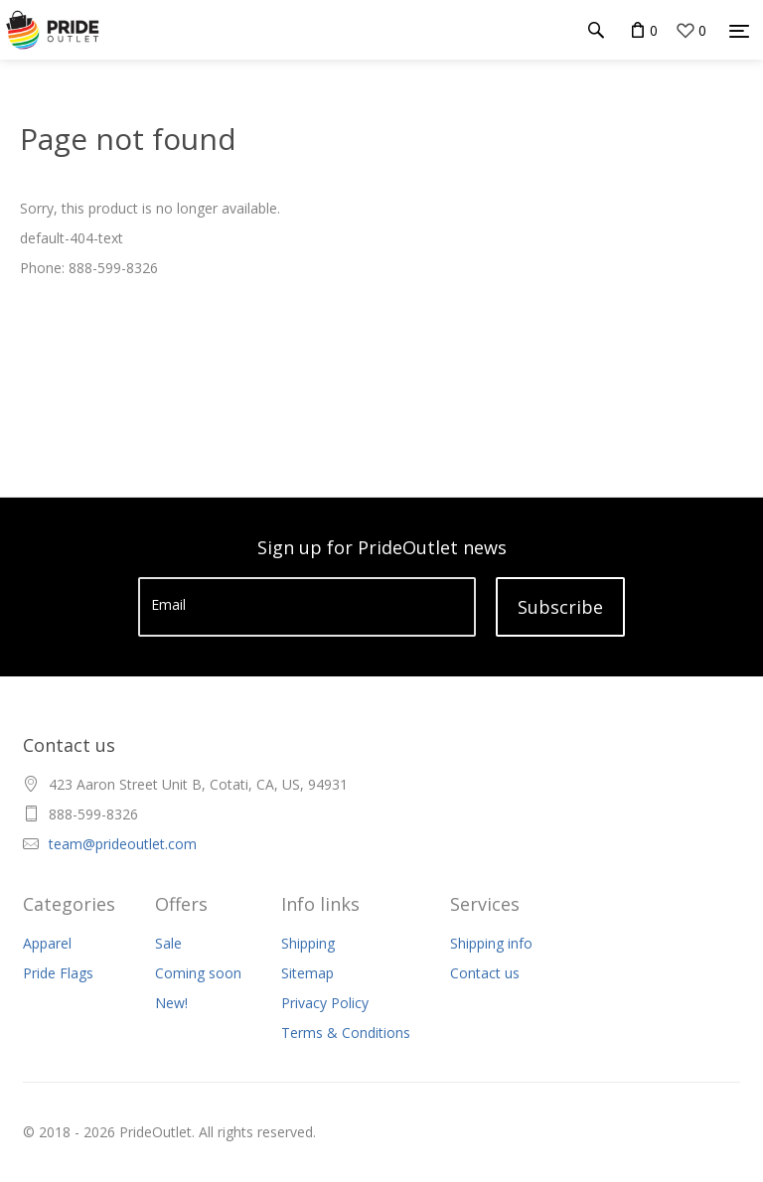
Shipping (308, 943)
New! (171, 1002)
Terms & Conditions (345, 1032)
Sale (168, 943)
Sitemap (307, 972)
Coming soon (198, 972)
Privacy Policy (325, 1002)
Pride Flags (58, 972)
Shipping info (491, 943)
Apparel (47, 943)
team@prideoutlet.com (123, 843)
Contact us (485, 972)
